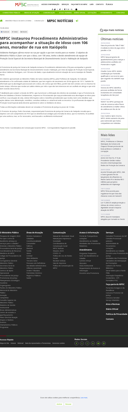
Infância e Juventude (34, 268)
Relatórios (83, 246)
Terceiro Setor (32, 261)
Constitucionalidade (33, 241)
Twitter (15, 32)
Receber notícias (59, 261)
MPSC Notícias (60, 21)
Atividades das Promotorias (89, 243)
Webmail (20, 343)
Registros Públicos (33, 275)
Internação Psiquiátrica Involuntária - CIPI (114, 276)
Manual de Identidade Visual (63, 236)
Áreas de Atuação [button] (32, 13)
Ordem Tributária (33, 270)
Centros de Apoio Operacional (6, 271)
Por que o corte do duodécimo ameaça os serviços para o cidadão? (9, 240)
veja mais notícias (113, 30)
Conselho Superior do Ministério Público (8, 301)
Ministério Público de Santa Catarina (18, 21)
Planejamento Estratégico (10, 280)
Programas (4, 327)
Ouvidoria (3, 283)
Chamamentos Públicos (9, 325)
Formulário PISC (112, 280)
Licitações (83, 238)
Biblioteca (109, 268)
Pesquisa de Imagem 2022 (10, 236)
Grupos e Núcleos (6, 320)
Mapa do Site (4, 343)
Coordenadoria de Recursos (10, 251)
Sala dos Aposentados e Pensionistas (38, 343)
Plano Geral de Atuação (9, 317)
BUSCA (109, 4)
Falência (29, 246)
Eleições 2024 (58, 251)
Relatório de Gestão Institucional (7, 306)
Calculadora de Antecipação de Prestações (116, 262)
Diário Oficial (79, 13)
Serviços (65, 4)
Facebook (5, 32)
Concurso (120, 13)
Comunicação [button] (49, 13)
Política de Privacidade (116, 314)
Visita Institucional (86, 266)
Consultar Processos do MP (116, 236)
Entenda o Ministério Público (10, 246)
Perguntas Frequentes (87, 253)
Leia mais (83, 397)
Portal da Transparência (88, 236)
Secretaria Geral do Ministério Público (7, 267)
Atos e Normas (65, 13)
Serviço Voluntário (112, 300)
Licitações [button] (92, 13)
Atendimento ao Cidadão (88, 241)
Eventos (3, 322)
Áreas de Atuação (34, 232)
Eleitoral (29, 248)
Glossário (83, 263)
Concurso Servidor (113, 298)
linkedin (24, 32)
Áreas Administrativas (8, 310)
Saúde (28, 278)
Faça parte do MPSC (79, 4)
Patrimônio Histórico (34, 273)
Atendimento (85, 250)
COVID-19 (57, 253)
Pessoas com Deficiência (35, 263)
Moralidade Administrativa (36, 266)
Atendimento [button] (106, 13)
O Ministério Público (9, 232)
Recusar (68, 404)
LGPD (92, 4)
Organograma (5, 285)
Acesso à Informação (50, 4)
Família (29, 251)
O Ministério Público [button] (11, 13)
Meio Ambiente (32, 258)
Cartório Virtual (85, 261)
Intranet (13, 343)
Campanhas (4, 298)
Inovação (3, 295)
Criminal (29, 256)
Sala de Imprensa (59, 263)
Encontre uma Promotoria (89, 273)
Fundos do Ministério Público (11, 288)
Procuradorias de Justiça (9, 275)
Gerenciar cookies (58, 343)
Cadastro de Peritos (113, 266)
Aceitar (59, 404)
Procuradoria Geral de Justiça (11, 248)
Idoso (28, 253)
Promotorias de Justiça (8, 278)
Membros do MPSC (7, 253)
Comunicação (39, 21)
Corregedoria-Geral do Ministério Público (8, 262)
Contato (100, 4)
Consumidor (30, 243)
